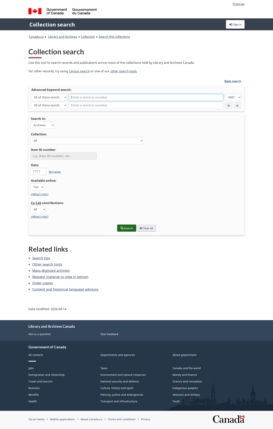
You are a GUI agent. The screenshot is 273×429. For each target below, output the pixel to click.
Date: (35, 165)
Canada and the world (187, 368)
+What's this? (39, 194)
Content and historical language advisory (65, 289)
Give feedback (109, 334)
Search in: (38, 119)
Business (34, 388)
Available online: (43, 181)
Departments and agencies (117, 355)
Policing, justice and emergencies (121, 394)
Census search (79, 71)
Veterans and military (186, 394)
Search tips (41, 258)
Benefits (33, 394)
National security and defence (119, 381)
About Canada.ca (91, 419)
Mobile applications (62, 419)
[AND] (233, 97)
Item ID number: (43, 150)
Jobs (31, 368)
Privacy (145, 419)
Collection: (39, 134)
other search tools (123, 71)
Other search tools (47, 264)
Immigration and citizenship (46, 375)
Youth (176, 401)
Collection (88, 37)
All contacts (35, 355)
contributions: (47, 203)
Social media (36, 419)
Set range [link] (55, 171)
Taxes (103, 368)
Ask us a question (39, 334)
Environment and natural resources (123, 375)
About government (184, 355)
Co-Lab (36, 203)
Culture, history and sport (116, 388)
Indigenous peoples (185, 388)
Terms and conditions (122, 419)
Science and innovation (187, 381)
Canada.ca (36, 37)
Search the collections (114, 37)
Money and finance (185, 375)
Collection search (52, 24)
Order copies (42, 283)
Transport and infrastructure (118, 401)
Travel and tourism (40, 381)
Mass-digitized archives (51, 270)
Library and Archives (62, 37)
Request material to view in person (60, 277)
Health (32, 401)
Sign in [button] (235, 24)
